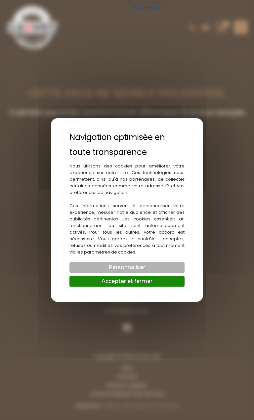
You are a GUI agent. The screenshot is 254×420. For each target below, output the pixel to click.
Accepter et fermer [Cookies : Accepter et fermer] (127, 281)
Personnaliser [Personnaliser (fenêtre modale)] (126, 267)
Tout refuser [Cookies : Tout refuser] (147, 7)
